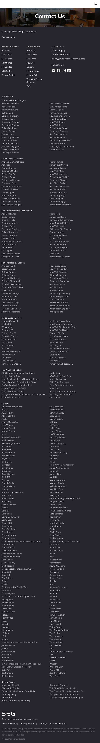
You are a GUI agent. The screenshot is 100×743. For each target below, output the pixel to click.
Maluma (53, 458)
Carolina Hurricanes (11, 278)
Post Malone (55, 562)
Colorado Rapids (9, 336)
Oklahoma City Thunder (60, 229)
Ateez (4, 434)
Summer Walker (57, 614)
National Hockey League (13, 262)
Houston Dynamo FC (11, 351)
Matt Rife (53, 477)
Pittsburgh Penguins (59, 281)
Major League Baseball (12, 158)
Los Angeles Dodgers (11, 204)
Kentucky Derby (9, 694)
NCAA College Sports (11, 370)
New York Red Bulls (58, 330)
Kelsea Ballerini (56, 406)
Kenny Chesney (56, 412)
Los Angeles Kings (10, 302)
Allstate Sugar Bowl (11, 376)
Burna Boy (6, 501)
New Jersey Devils (57, 265)
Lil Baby (53, 422)
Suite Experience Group (12, 31)
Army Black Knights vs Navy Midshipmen (21, 379)
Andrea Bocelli (8, 428)
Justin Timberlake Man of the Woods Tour (21, 663)
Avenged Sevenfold (11, 437)
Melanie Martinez (57, 486)
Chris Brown (7, 526)
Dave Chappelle (9, 550)
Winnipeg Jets (56, 311)
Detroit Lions (8, 134)
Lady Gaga (54, 415)
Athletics (6, 165)
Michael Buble (56, 492)
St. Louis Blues (56, 290)
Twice (52, 654)
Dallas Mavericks (9, 232)
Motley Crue (55, 504)
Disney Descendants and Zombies (17, 569)
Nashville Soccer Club (59, 321)
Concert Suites (8, 75)
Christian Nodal (9, 535)
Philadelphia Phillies (59, 177)
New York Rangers (58, 272)
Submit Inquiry (58, 50)
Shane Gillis (55, 599)
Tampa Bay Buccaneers (60, 140)
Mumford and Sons (58, 507)
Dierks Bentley (8, 562)
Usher (52, 660)
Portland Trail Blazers (59, 241)
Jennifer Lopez (8, 645)
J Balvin (5, 633)
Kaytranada (7, 673)
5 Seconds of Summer (12, 406)
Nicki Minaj (54, 520)
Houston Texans (9, 140)
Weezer (53, 663)
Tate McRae (55, 620)
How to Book (33, 71)
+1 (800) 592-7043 (61, 54)
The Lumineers (56, 636)
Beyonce (6, 458)
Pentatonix (54, 547)
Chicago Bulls (8, 226)
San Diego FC (55, 345)
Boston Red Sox (9, 174)
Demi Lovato (8, 559)
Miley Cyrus (54, 495)
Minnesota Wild (9, 305)
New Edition (55, 516)
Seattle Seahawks (57, 137)
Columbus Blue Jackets (12, 287)
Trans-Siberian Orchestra (61, 651)
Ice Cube (6, 624)
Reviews (30, 62)
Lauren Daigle (56, 418)
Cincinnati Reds (9, 183)
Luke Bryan (54, 446)
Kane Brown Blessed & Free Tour (17, 666)
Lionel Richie (55, 431)
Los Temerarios (56, 434)
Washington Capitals (59, 308)
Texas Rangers (56, 198)
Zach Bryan (54, 676)
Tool (51, 648)
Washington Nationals (60, 204)
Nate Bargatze (56, 513)
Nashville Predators (11, 311)
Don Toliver (7, 578)
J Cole (4, 636)
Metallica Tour (56, 489)
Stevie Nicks (55, 608)
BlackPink (6, 471)
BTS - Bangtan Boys (11, 443)
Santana (53, 593)
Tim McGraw (55, 645)
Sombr (52, 605)
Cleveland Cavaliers (11, 229)
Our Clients (32, 54)
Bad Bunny (7, 446)
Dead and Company (11, 556)
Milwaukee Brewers (58, 165)
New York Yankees (58, 174)
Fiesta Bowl (55, 373)
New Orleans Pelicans (59, 223)
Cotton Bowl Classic (11, 397)
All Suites (6, 50)
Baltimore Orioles (10, 171)
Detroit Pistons (8, 238)
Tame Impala (55, 617)
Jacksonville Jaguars (11, 146)
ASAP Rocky (7, 412)
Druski (5, 584)
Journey (5, 657)
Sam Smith (54, 590)
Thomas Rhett (56, 642)
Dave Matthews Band (12, 553)
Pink (51, 556)
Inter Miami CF (8, 354)
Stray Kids (54, 611)
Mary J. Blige (55, 474)
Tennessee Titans (57, 143)
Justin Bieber (7, 660)
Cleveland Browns (10, 125)
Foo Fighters (7, 599)
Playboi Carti (55, 559)
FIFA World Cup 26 (10, 688)
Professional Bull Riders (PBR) (16, 700)
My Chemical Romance (60, 510)
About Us (31, 50)
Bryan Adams (8, 498)
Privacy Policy (27, 723)
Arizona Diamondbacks (13, 161)
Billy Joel (6, 464)
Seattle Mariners (57, 189)
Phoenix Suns (55, 238)
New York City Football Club (62, 327)
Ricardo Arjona (56, 569)
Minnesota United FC (11, 363)
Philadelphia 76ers (58, 235)
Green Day (6, 608)
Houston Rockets (9, 244)
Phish (52, 553)
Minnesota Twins (57, 168)
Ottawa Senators (57, 275)
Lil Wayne (54, 425)
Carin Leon (7, 513)
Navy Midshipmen (58, 379)
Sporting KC (55, 354)
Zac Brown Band (57, 673)
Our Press (31, 58)
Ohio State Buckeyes (59, 382)
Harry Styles (7, 617)
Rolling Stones (56, 575)
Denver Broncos (9, 131)
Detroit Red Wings (10, 293)
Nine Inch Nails (56, 523)
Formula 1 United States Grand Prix (18, 691)
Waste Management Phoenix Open (66, 697)
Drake (4, 581)
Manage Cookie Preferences (52, 723)
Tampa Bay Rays (57, 195)
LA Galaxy (6, 357)
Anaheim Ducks (9, 265)
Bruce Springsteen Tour (12, 492)
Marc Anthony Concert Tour (62, 464)
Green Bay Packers (10, 137)
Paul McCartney (56, 538)
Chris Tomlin (7, 532)
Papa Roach (55, 535)
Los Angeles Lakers (11, 253)
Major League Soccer (11, 318)
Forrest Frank (8, 602)
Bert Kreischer (8, 455)
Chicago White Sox (11, 180)
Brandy (5, 489)
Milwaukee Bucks (57, 216)
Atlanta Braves (9, 168)
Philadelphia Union (58, 336)
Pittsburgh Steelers (58, 131)
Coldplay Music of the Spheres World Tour (21, 541)
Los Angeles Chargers (59, 103)
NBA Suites (7, 58)
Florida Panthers (9, 299)
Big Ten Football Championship (16, 385)
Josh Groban (7, 654)
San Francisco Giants (59, 186)
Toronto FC (54, 360)
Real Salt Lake (56, 342)
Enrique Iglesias (9, 593)
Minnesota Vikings (58, 112)
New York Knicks (57, 226)
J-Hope (5, 639)
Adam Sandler (8, 415)
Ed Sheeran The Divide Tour (15, 587)
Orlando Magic (56, 232)
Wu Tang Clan (56, 666)
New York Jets (55, 125)
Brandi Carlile (8, 483)
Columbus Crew (9, 339)
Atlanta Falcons (9, 106)
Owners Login (8, 37)
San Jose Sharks (57, 284)
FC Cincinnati (8, 345)
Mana (52, 461)
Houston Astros (9, 195)
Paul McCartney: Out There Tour (64, 541)
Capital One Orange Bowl (14, 388)
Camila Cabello (9, 504)
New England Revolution (61, 324)
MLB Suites (7, 62)
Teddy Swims (55, 627)
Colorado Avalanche (11, 284)
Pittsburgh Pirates (57, 180)
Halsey (5, 614)
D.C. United (7, 342)
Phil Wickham (56, 550)
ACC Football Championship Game (18, 373)
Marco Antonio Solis (59, 467)
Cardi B (5, 510)
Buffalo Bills (7, 112)
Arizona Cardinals (10, 103)
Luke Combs (55, 449)
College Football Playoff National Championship (24, 394)
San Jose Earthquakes (59, 348)
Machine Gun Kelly (58, 452)
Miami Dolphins (56, 109)
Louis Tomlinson (57, 437)
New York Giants (57, 122)
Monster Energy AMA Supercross (64, 498)
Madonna (54, 455)
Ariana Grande (8, 431)
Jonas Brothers (8, 651)
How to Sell (32, 75)
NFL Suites (6, 54)
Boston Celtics (8, 216)
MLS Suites (7, 71)
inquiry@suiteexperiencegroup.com (68, 58)
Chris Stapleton (9, 529)
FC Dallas (6, 348)
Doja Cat (6, 575)
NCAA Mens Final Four (60, 376)
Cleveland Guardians (11, 186)
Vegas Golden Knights (59, 305)
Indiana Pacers (9, 247)
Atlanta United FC (10, 321)
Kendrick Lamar (56, 409)
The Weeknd (55, 639)
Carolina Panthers (10, 116)
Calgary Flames (9, 275)
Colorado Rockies (10, 189)
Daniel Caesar (8, 547)
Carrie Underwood (10, 516)
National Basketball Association (17, 210)
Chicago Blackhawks (11, 281)
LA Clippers (7, 250)
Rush (51, 584)
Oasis (52, 529)
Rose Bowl (54, 388)
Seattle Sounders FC (58, 351)
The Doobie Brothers (59, 630)
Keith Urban (7, 676)
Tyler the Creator (57, 657)
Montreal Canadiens (11, 308)
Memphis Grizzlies (10, 256)
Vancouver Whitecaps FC (61, 363)
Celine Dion (7, 520)
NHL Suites (7, 67)
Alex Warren (7, 425)
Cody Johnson (8, 538)
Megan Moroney (57, 480)
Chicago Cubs (8, 177)
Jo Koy (5, 648)
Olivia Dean (55, 532)
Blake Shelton (8, 474)
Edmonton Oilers (9, 296)
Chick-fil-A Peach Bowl (12, 391)
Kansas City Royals (11, 198)
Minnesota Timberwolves (61, 220)
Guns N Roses (8, 611)
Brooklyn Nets (8, 220)
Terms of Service (9, 723)
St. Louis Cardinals (58, 192)
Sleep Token (55, 602)
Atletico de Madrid (10, 685)
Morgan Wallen (56, 501)
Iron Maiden (7, 630)
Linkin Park (54, 428)
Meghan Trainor (56, 483)
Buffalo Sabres (8, 272)
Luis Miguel (54, 440)
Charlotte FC (7, 330)
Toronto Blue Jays (57, 201)
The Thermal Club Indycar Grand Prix (66, 691)
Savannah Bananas (58, 685)
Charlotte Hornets (10, 223)
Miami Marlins (56, 161)
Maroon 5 (54, 471)
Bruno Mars (7, 495)
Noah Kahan (55, 526)
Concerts (6, 403)
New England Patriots (59, 116)
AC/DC (5, 409)
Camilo (5, 507)
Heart (4, 620)
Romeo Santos (56, 578)
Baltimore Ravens (10, 109)
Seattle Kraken (56, 287)
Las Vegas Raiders (10, 152)
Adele (4, 418)
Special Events (8, 682)
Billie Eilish (7, 461)
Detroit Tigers (8, 192)
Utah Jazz (54, 253)
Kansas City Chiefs (10, 149)
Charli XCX (7, 523)
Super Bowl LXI (56, 149)
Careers (30, 67)
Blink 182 (6, 477)
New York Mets (56, 171)
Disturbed (6, 572)
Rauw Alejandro (57, 565)
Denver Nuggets (9, 235)
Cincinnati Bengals (10, 122)
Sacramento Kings (58, 244)
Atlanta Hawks (9, 213)
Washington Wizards (59, 256)
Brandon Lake (8, 486)
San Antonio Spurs (58, 247)
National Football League (14, 100)
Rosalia (53, 581)
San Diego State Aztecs (60, 394)
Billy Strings (7, 467)
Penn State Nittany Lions (61, 385)
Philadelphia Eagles (58, 128)
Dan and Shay (8, 544)
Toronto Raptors (57, 250)
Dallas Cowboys (9, 128)
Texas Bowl (54, 397)
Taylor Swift (55, 624)
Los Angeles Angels (11, 201)
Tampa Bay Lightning (59, 293)
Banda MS (6, 449)
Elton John (6, 590)
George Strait (8, 605)
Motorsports (7, 697)
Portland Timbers (57, 339)
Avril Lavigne (8, 440)
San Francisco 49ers (58, 134)
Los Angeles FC (9, 360)
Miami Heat (54, 213)
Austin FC (6, 324)
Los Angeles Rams (58, 106)
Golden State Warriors (12, 241)
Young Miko (55, 669)
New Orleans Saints (58, 119)
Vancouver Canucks (58, 302)
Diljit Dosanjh (8, 565)
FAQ (29, 86)
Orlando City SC (57, 333)
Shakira (53, 596)
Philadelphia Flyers (58, 278)
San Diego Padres (57, 183)
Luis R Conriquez (57, 443)
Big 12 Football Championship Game (19, 382)
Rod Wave (54, 572)
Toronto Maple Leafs (59, 296)
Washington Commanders (61, 146)
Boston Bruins (8, 269)
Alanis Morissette (10, 422)
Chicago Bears (8, 119)
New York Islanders (58, 269)
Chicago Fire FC (9, 333)
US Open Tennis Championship (64, 694)
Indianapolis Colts (10, 143)
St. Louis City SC (57, 357)
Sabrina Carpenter (58, 587)
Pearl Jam (54, 544)
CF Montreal (7, 327)
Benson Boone (8, 452)
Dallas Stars (7, 290)
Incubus (5, 627)
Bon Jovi (5, 480)
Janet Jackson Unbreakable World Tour (20, 642)
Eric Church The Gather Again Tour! (18, 596)
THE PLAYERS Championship (63, 688)
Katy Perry (6, 669)
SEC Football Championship (62, 391)
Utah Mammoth (56, 299)
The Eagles (54, 633)
